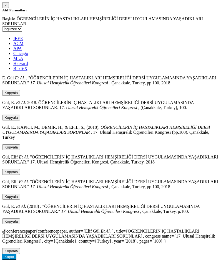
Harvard (20, 63)
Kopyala (11, 93)
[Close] (5, 5)
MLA (18, 58)
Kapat (9, 257)
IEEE (18, 38)
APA (17, 48)
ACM (18, 43)
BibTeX (20, 68)
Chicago (20, 53)
